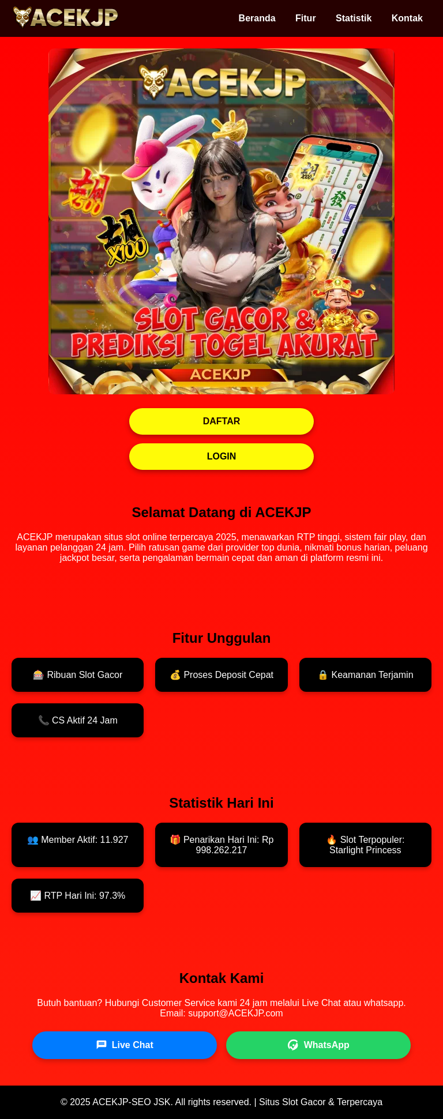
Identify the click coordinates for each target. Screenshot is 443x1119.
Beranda (257, 18)
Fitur (305, 18)
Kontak (407, 18)
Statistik (353, 18)
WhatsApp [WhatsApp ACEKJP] (319, 1045)
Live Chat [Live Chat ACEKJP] (124, 1045)
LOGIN (221, 456)
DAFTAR (222, 421)
